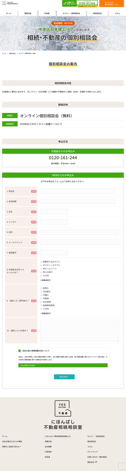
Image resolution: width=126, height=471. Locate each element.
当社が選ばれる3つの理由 (12, 427)
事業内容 (27, 13)
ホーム (8, 13)
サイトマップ (92, 437)
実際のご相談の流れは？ (11, 432)
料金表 (47, 13)
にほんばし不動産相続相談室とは (58, 422)
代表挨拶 (48, 437)
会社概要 (48, 432)
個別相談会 (97, 13)
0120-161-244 (63, 158)
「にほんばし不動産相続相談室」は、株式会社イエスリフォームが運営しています (63, 459)
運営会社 (92, 448)
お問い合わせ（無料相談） (97, 443)
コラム (117, 13)
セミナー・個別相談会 (71, 13)
